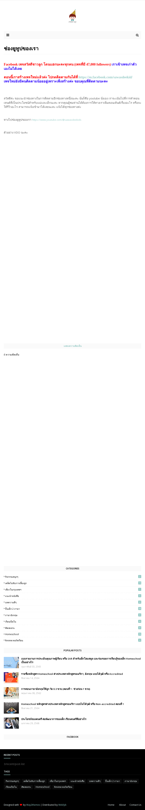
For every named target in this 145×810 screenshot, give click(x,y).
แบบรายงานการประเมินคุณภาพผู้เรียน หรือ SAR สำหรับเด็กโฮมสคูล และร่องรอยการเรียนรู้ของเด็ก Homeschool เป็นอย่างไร (81, 660)
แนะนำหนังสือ (73, 596)
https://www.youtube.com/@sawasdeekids (56, 119)
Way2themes (33, 804)
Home (111, 804)
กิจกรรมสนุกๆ (73, 576)
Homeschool (73, 634)
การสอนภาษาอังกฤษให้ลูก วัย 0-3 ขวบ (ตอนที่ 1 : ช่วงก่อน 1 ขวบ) (55, 689)
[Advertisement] (32, 503)
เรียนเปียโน (73, 621)
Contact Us (135, 804)
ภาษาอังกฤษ (73, 615)
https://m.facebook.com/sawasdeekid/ (106, 77)
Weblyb (62, 804)
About (122, 804)
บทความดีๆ (73, 602)
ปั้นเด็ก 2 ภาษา (73, 608)
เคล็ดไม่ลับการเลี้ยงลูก (73, 583)
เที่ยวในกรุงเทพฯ (73, 589)
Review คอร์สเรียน (73, 640)
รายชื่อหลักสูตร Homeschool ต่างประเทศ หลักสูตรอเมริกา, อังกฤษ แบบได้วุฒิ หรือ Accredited (72, 674)
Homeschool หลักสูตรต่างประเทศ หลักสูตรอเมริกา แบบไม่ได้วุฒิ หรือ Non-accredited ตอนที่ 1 (72, 704)
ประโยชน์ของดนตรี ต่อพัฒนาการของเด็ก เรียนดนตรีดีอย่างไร (53, 719)
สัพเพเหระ (73, 628)
